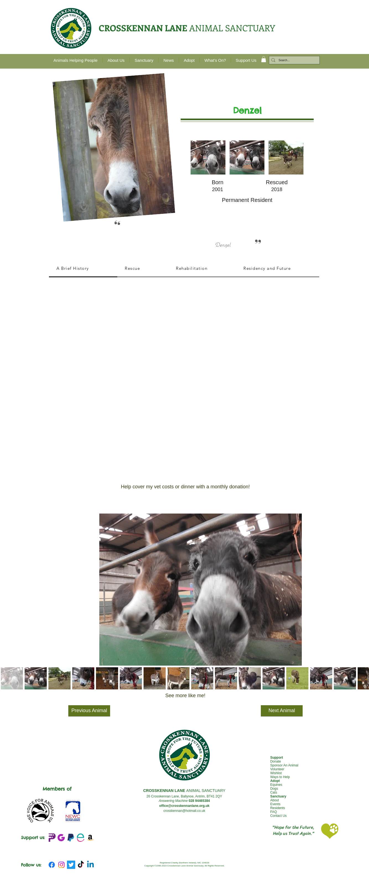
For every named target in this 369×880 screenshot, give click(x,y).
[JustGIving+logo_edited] (61, 837)
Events (275, 804)
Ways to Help (280, 777)
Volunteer (277, 769)
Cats (273, 792)
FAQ (273, 812)
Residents (277, 808)
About (274, 800)
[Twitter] (71, 865)
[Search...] (293, 60)
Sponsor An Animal (284, 765)
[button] (263, 59)
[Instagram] (61, 865)
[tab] (83, 268)
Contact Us (278, 816)
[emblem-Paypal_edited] (71, 837)
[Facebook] (52, 865)
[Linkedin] (90, 865)
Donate (275, 761)
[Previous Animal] (89, 710)
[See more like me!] (185, 695)
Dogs (274, 789)
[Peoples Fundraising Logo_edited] (51, 837)
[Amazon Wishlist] (90, 837)
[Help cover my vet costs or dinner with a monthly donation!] (185, 486)
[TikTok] (81, 865)
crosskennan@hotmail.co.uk (184, 811)
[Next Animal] (282, 710)
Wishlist (276, 773)
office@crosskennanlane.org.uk (184, 806)
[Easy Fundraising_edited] (80, 837)
